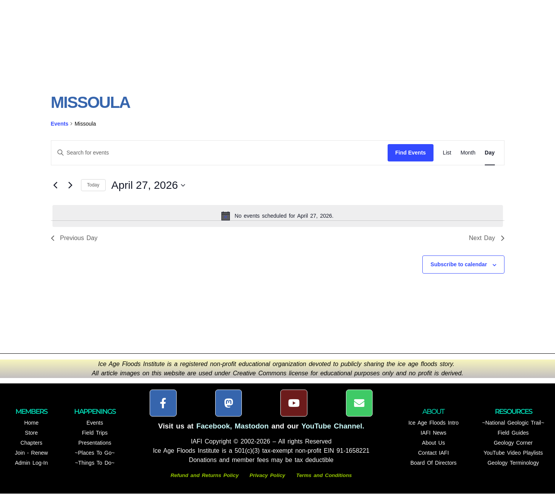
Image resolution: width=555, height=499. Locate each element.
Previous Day (74, 243)
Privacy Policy (267, 481)
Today (93, 190)
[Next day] (70, 190)
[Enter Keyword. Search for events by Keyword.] (219, 158)
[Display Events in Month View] (468, 158)
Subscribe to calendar (458, 270)
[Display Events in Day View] (490, 158)
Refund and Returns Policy (205, 481)
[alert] (277, 221)
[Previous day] (55, 190)
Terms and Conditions (324, 481)
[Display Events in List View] (447, 158)
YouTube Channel (331, 431)
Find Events (410, 158)
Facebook (213, 431)
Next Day (486, 243)
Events (60, 129)
